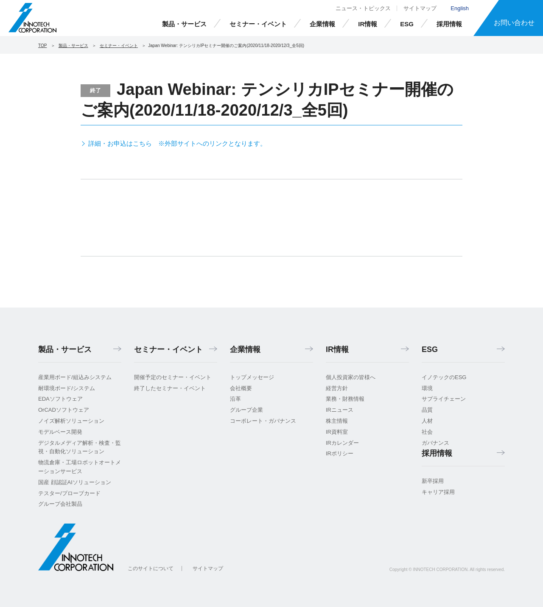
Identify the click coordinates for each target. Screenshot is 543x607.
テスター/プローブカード (69, 493)
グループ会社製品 (60, 504)
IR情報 (367, 24)
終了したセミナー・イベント (170, 388)
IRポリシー (339, 453)
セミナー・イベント (258, 24)
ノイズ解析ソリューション (71, 421)
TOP (42, 45)
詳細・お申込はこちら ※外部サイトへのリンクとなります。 (177, 143)
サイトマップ (420, 8)
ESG (407, 24)
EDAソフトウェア (60, 399)
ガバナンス (435, 443)
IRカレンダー (342, 443)
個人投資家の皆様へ (350, 377)
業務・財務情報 (345, 399)
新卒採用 (433, 481)
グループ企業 (246, 410)
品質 (427, 410)
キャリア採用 (438, 492)
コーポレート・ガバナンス (263, 421)
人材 (427, 421)
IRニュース (339, 410)
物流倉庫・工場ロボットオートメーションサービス (79, 466)
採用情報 (449, 24)
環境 (427, 388)
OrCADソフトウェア (63, 410)
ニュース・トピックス (363, 8)
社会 (427, 432)
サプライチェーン (444, 399)
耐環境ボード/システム (66, 388)
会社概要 (241, 388)
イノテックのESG (444, 377)
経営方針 (337, 388)
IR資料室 (337, 432)
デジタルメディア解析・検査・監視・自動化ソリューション (79, 447)
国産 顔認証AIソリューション (74, 482)
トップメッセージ (252, 377)
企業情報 (322, 24)
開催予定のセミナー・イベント (172, 377)
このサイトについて (151, 568)
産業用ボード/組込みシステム (75, 377)
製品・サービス (184, 24)
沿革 (235, 399)
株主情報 (337, 421)
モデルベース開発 (60, 432)
